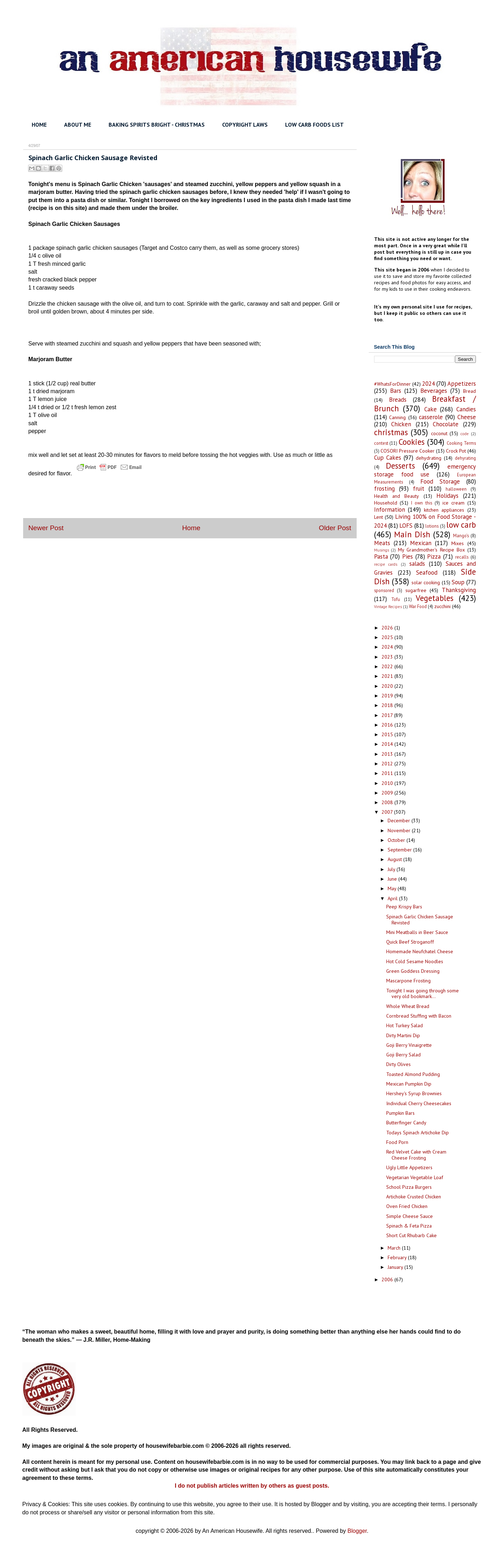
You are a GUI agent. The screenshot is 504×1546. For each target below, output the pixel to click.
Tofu (395, 599)
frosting (384, 488)
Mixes (457, 543)
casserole (431, 417)
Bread (469, 391)
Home (191, 528)
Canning (397, 417)
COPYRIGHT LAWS (245, 124)
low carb (461, 524)
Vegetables (434, 598)
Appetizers (461, 383)
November (400, 830)
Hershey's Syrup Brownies (414, 1093)
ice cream (453, 503)
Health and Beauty (396, 496)
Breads (397, 399)
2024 (428, 383)
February (398, 1257)
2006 (388, 1279)
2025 (388, 637)
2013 (388, 754)
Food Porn (397, 1142)
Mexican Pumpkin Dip (408, 1084)
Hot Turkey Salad (404, 1025)
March (395, 1248)
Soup (458, 582)
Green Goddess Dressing (413, 971)
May (393, 888)
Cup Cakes (387, 457)
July (392, 869)
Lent (378, 517)
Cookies (412, 442)
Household (385, 503)
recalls (461, 557)
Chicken (401, 424)
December (399, 820)
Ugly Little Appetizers (409, 1167)
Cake (430, 409)
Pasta (381, 556)
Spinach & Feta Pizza (409, 1226)
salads (417, 564)
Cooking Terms (461, 443)
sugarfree (415, 590)
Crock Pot (456, 451)
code (465, 433)
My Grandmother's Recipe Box (431, 550)
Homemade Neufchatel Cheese (419, 951)
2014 (388, 744)
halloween (456, 489)
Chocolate (445, 424)
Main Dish (412, 534)
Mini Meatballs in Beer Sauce (417, 932)
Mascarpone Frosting (408, 980)
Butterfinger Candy (406, 1122)
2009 (388, 793)
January (396, 1267)
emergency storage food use (425, 470)
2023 (388, 657)
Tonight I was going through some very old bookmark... (422, 993)
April (393, 898)
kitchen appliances (444, 510)
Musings (381, 550)
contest (381, 443)
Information (389, 509)
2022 (388, 666)
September (400, 849)
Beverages (433, 391)
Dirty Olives (398, 1064)
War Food (418, 606)
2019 (388, 695)
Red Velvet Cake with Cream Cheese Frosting (416, 1155)
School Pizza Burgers (409, 1187)
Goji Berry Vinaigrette (409, 1045)
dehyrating (465, 458)
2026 (388, 627)
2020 (388, 686)
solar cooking (425, 582)
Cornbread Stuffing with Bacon (418, 1016)
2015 (388, 734)
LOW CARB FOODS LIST (314, 124)
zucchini (442, 606)
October (397, 840)
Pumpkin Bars (400, 1113)
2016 (388, 725)
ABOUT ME (77, 124)
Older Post (335, 528)
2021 (388, 676)
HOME (39, 124)
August (395, 859)
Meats (382, 543)
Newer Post (46, 528)
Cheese (466, 417)
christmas (391, 432)
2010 (388, 783)
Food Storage (440, 481)
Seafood (426, 572)
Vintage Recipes (388, 606)
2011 (388, 773)
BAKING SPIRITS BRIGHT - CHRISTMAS (157, 124)
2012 (388, 763)
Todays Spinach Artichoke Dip (417, 1132)
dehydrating (428, 458)
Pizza (434, 556)
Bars (395, 391)
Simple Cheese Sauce (409, 1216)
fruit (418, 488)
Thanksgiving (459, 590)
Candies (466, 409)
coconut (439, 433)
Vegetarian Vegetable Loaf (414, 1177)
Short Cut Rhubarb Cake (411, 1235)
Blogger (357, 1531)
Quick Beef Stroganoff (410, 942)
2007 (388, 812)
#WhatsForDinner (392, 384)
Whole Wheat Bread (407, 1006)
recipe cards (386, 564)
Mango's (461, 535)
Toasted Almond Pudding (413, 1074)
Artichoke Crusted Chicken (413, 1196)
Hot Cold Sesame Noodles (414, 961)
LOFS (406, 525)
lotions (432, 526)
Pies (407, 556)
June (393, 879)
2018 (388, 705)
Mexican (420, 543)
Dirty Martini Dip (403, 1035)
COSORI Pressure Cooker (407, 451)
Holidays (447, 496)
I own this (421, 503)
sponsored (384, 590)
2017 (388, 715)
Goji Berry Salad (403, 1054)
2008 (388, 802)
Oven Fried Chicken (406, 1206)
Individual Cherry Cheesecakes (418, 1103)
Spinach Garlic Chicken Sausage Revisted (419, 919)
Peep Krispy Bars (404, 906)
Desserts (400, 465)
